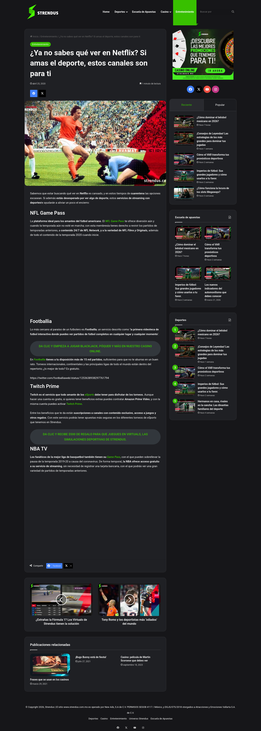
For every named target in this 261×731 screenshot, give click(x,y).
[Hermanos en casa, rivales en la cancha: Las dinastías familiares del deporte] (185, 408)
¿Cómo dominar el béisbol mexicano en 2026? (186, 250)
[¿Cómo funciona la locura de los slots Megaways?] (185, 194)
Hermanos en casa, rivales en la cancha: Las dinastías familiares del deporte (213, 407)
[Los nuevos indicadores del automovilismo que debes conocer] (218, 275)
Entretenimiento (185, 11)
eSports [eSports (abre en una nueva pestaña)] (90, 394)
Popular (220, 104)
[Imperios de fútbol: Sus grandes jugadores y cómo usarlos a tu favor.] (185, 177)
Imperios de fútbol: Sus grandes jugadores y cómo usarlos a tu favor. (213, 175)
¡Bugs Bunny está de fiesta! (90, 657)
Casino (165, 11)
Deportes (120, 11)
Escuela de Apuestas (144, 11)
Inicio (34, 36)
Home (106, 11)
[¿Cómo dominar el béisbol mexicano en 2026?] (185, 123)
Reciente (186, 104)
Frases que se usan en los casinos (49, 679)
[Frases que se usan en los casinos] (50, 665)
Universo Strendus (138, 718)
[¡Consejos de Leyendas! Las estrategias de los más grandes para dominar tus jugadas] (185, 139)
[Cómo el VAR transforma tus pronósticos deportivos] (185, 161)
